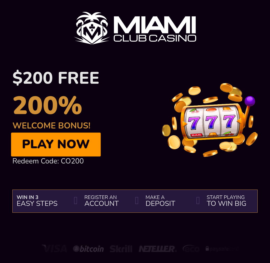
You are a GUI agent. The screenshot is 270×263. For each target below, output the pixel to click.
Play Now (56, 144)
